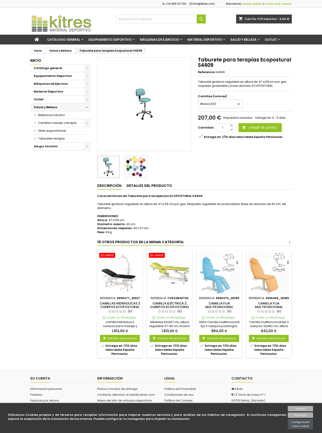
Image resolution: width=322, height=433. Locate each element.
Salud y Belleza (243, 39)
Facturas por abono (44, 400)
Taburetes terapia (51, 138)
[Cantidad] (222, 127)
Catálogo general (63, 39)
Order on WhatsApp (121, 318)
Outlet (271, 39)
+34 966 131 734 (174, 4)
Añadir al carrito (259, 127)
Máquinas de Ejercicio (159, 39)
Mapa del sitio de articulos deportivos (124, 400)
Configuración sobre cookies (300, 424)
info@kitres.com (202, 4)
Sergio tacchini (46, 146)
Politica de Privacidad (180, 389)
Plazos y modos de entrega (117, 389)
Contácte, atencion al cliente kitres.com (126, 395)
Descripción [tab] (109, 185)
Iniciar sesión (252, 4)
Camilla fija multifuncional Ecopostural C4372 (268, 307)
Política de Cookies (178, 400)
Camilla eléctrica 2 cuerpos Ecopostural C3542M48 (169, 307)
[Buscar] (161, 19)
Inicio (35, 60)
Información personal (46, 389)
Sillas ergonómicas (52, 131)
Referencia (206, 72)
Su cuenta (40, 378)
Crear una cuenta (278, 4)
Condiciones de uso (179, 395)
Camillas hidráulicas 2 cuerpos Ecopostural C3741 (120, 307)
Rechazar (300, 415)
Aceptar (300, 408)
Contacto (241, 378)
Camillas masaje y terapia (57, 123)
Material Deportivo (204, 39)
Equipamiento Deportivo (110, 39)
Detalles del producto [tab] (149, 185)
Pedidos (36, 395)
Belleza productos (51, 115)
